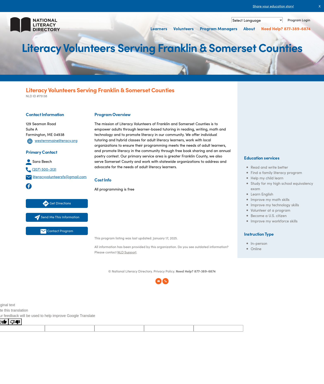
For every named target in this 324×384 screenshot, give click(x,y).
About (249, 28)
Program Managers (218, 28)
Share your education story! (273, 6)
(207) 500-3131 (44, 169)
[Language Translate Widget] (257, 20)
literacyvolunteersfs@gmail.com (60, 176)
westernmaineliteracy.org (56, 140)
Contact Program (56, 231)
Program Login (299, 20)
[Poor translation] (15, 321)
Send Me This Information (57, 217)
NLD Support (126, 252)
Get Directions (57, 203)
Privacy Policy (164, 271)
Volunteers (183, 28)
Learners (158, 28)
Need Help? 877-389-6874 (286, 28)
